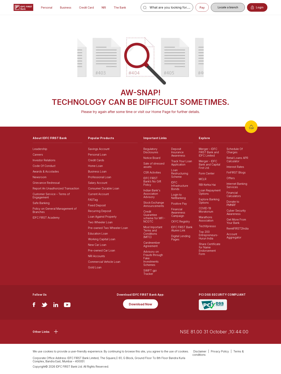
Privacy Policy (220, 351)
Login (257, 7)
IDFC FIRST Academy (46, 217)
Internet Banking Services (237, 185)
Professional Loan (99, 177)
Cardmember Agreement (151, 244)
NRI (104, 7)
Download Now (140, 304)
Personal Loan (97, 154)
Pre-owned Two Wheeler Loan (108, 227)
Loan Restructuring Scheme (179, 173)
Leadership (40, 149)
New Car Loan (97, 244)
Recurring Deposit (99, 211)
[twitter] (44, 305)
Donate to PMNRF (233, 203)
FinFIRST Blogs (236, 172)
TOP (251, 127)
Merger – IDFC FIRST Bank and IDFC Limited (209, 152)
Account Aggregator (234, 235)
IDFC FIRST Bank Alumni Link (181, 228)
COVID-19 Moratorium (206, 210)
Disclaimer (199, 351)
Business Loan (97, 171)
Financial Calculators (234, 194)
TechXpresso (207, 226)
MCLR (202, 179)
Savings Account (98, 149)
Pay (202, 7)
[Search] (167, 7)
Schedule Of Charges (235, 150)
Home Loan (95, 165)
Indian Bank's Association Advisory (151, 194)
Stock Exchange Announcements (153, 204)
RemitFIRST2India (238, 228)
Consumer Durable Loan (103, 188)
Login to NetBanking (178, 196)
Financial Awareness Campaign (178, 212)
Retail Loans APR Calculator (237, 159)
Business (65, 7)
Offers (231, 178)
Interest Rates (235, 166)
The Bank (120, 7)
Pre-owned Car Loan (101, 250)
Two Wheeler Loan (100, 222)
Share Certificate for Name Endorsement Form (209, 249)
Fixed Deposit (97, 205)
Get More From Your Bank (236, 221)
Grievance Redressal (46, 182)
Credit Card (86, 7)
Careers (38, 154)
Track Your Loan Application (181, 162)
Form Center (207, 173)
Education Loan (98, 233)
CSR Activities (152, 172)
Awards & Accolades (46, 171)
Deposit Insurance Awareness (178, 152)
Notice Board (151, 157)
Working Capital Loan (101, 239)
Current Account (98, 194)
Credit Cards (96, 160)
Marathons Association (206, 218)
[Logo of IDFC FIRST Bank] (23, 7)
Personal (46, 7)
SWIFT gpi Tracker (150, 272)
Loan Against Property (102, 216)
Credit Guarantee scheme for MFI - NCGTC (154, 216)
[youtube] (67, 305)
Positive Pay (179, 203)
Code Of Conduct (44, 165)
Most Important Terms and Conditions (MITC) (152, 232)
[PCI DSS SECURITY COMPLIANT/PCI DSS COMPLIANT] (213, 304)
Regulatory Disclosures (150, 150)
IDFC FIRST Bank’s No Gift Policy (152, 181)
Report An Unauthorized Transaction (56, 188)
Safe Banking (41, 203)
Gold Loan (94, 267)
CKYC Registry (180, 221)
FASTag (93, 199)
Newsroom (39, 177)
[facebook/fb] (34, 305)
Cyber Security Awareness (236, 212)
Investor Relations (44, 160)
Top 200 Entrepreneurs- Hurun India (208, 235)
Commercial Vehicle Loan (104, 261)
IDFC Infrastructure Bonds (179, 186)
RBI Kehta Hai (207, 184)
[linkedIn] (55, 305)
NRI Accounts (96, 256)
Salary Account (97, 182)
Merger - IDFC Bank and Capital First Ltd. (209, 164)
